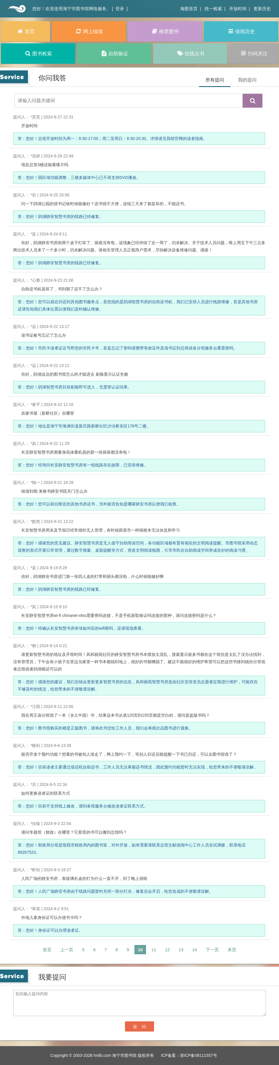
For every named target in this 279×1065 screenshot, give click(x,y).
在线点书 (190, 53)
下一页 (212, 949)
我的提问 (247, 79)
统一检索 (213, 8)
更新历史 (262, 8)
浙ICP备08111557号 (198, 1055)
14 (194, 949)
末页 (232, 949)
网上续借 (89, 31)
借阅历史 (241, 31)
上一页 (66, 949)
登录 (119, 8)
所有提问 (214, 79)
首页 (16, 8)
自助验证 (114, 53)
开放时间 (237, 8)
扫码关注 (253, 53)
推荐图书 (165, 31)
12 (167, 949)
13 (180, 949)
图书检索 (38, 53)
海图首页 (189, 8)
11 (153, 949)
